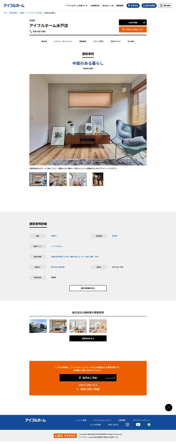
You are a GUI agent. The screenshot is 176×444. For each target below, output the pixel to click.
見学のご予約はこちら (134, 29)
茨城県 (22, 13)
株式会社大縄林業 (58, 267)
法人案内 (131, 41)
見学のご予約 (89, 380)
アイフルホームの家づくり (77, 5)
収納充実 (54, 256)
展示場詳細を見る (88, 289)
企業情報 (122, 422)
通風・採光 (94, 256)
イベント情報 (81, 422)
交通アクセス (115, 41)
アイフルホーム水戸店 (34, 13)
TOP (5, 13)
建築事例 (120, 5)
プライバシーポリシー (142, 422)
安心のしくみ (108, 5)
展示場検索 (13, 13)
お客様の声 (95, 5)
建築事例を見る (88, 341)
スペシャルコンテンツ (102, 422)
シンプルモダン (57, 246)
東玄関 (114, 236)
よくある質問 (95, 427)
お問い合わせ (113, 427)
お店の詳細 (133, 22)
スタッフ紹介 (98, 41)
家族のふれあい (64, 256)
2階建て (54, 236)
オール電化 (85, 256)
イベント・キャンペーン (63, 41)
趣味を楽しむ (75, 256)
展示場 (44, 41)
